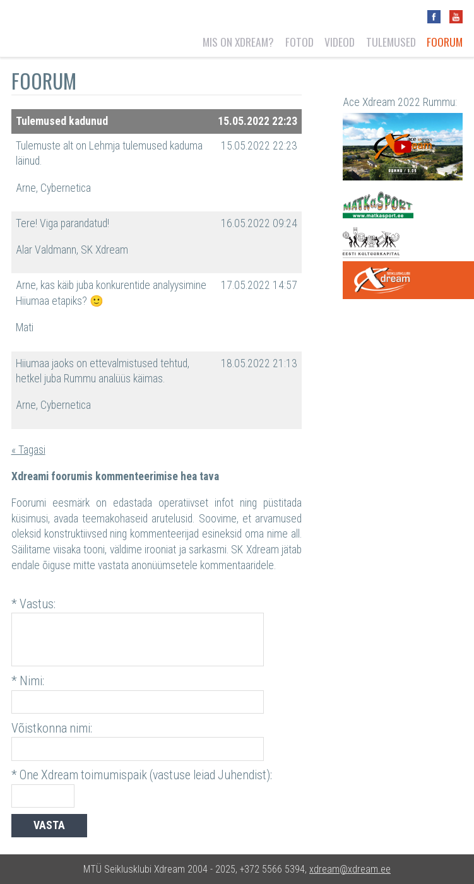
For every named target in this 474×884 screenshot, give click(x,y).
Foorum (445, 41)
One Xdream (408, 280)
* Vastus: (33, 604)
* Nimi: (27, 681)
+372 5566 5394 (272, 869)
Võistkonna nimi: (51, 728)
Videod (339, 41)
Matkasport (378, 205)
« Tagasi (28, 450)
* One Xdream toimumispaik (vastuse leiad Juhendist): (141, 775)
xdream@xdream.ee (350, 869)
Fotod (299, 41)
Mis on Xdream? (238, 41)
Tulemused (391, 41)
